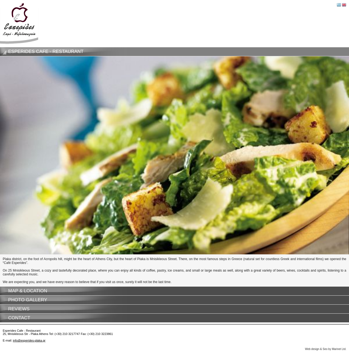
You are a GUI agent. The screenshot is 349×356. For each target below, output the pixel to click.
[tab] (174, 51)
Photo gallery (27, 299)
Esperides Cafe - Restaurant (45, 51)
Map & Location (27, 290)
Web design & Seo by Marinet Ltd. (325, 349)
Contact (19, 317)
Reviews (18, 308)
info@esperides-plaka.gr (29, 340)
